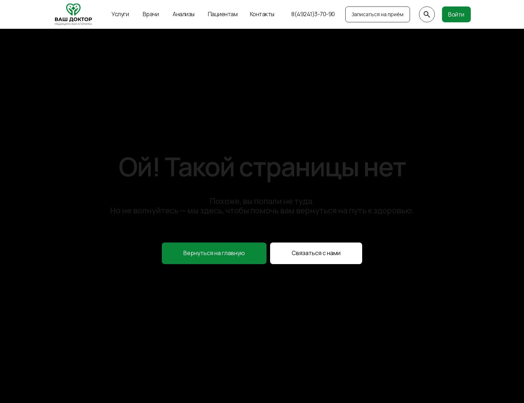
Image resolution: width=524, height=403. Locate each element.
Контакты (262, 14)
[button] (316, 253)
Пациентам (223, 14)
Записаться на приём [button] (378, 14)
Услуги (120, 14)
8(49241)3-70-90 (313, 14)
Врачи (151, 14)
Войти (456, 14)
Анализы (184, 14)
